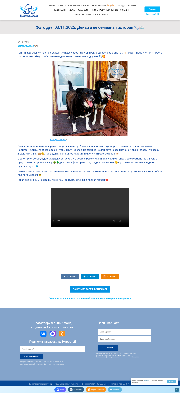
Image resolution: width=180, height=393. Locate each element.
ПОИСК (105, 14)
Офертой (61, 364)
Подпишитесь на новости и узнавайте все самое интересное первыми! (90, 298)
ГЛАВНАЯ (51, 5)
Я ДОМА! (71, 10)
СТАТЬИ (96, 14)
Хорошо (172, 382)
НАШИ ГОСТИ (60, 10)
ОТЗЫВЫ (132, 5)
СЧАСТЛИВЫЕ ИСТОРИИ (78, 5)
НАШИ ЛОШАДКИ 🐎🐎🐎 (103, 5)
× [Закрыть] (177, 389)
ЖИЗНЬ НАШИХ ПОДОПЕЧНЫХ (105, 10)
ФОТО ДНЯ (124, 10)
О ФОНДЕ (121, 5)
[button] (152, 9)
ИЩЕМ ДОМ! (83, 10)
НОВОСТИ (62, 5)
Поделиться (70, 276)
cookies (146, 380)
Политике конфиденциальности (31, 364)
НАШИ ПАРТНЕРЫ (83, 14)
